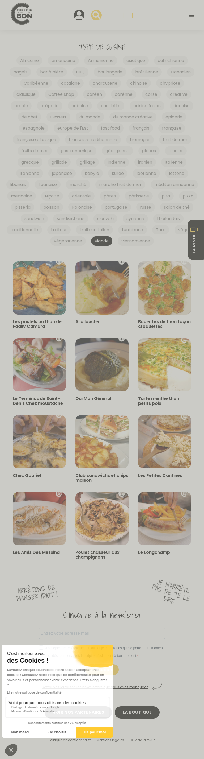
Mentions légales (110, 740)
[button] (191, 15)
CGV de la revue (142, 740)
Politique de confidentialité (70, 740)
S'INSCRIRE (102, 670)
